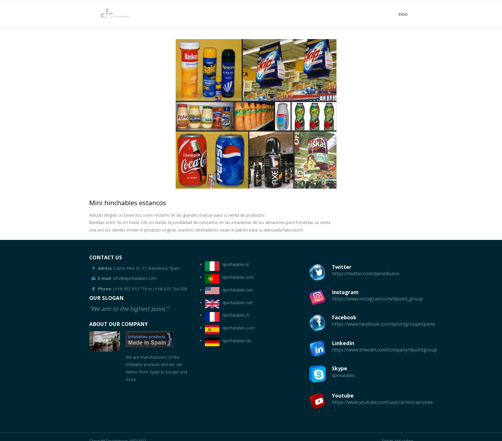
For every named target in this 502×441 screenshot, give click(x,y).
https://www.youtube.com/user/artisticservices (382, 402)
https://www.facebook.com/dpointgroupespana (383, 324)
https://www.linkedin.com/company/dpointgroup (384, 350)
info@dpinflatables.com (127, 278)
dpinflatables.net (237, 290)
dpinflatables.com (238, 328)
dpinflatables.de (236, 340)
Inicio (403, 14)
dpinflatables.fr (236, 315)
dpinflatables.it (235, 264)
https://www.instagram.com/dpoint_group (377, 299)
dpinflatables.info (238, 277)
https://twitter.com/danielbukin (365, 273)
